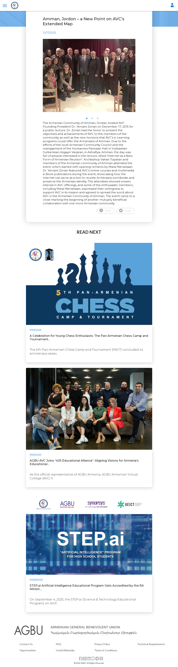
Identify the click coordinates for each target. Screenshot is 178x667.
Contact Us (26, 644)
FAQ (58, 644)
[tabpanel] (89, 75)
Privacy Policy (102, 644)
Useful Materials (65, 650)
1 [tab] (88, 119)
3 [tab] (99, 119)
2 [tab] (93, 119)
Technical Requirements (151, 644)
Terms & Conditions (105, 650)
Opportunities (28, 650)
